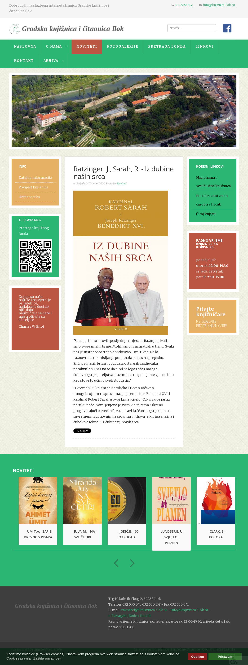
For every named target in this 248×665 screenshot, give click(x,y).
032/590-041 (184, 5)
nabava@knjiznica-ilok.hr (129, 616)
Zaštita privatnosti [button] (47, 658)
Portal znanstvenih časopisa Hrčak (212, 200)
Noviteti (122, 183)
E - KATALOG (30, 220)
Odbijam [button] (197, 656)
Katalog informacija (35, 177)
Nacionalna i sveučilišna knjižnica (213, 181)
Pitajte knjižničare (211, 311)
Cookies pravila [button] (18, 658)
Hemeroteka (29, 197)
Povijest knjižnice (33, 187)
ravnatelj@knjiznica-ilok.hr (144, 610)
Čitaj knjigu (206, 214)
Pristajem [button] (225, 656)
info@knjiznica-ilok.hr (219, 5)
